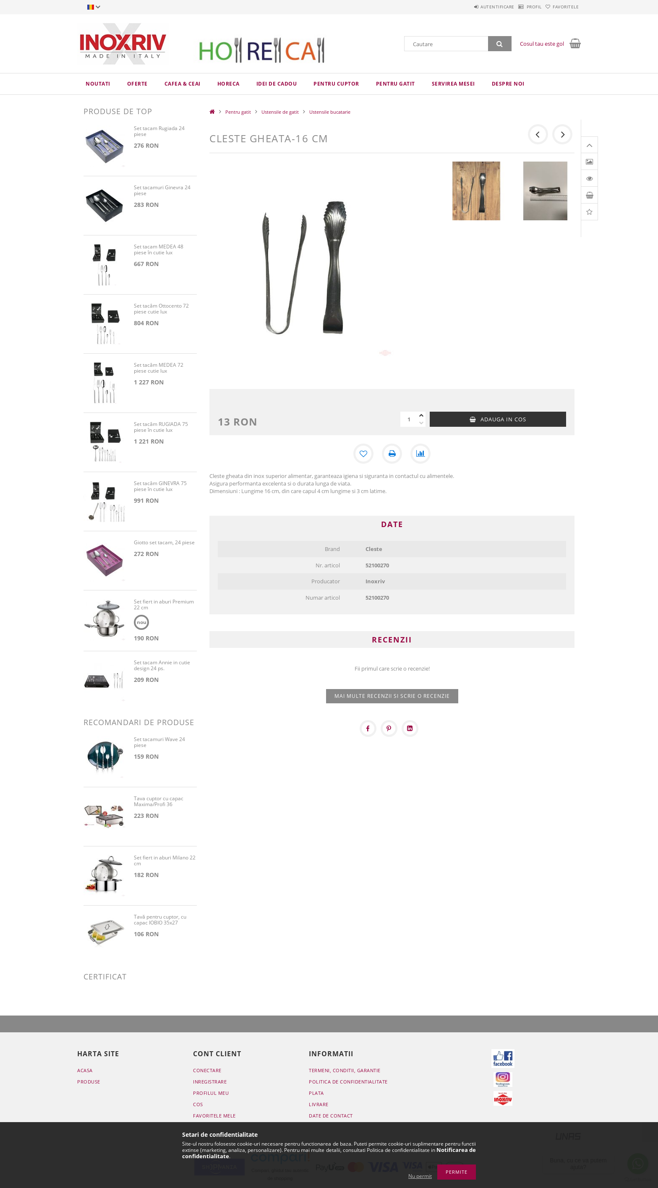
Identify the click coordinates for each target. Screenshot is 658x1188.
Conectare (207, 1070)
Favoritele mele (214, 1115)
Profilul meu (211, 1093)
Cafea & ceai (182, 83)
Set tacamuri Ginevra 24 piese (162, 191)
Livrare (319, 1104)
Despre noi (508, 83)
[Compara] (420, 454)
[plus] (421, 415)
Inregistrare (210, 1081)
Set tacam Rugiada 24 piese (159, 131)
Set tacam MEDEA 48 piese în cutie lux (158, 250)
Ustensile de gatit (280, 112)
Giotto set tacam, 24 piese (164, 543)
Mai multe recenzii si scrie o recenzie (392, 696)
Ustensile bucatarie (329, 112)
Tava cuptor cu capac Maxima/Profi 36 (158, 802)
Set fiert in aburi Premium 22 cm (164, 605)
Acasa (85, 1070)
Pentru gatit (395, 83)
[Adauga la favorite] (363, 454)
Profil (521, 7)
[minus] (421, 423)
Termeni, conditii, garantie (345, 1070)
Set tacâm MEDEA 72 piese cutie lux (158, 368)
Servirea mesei (453, 83)
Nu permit (420, 1176)
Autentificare (476, 7)
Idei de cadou (276, 83)
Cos (198, 1104)
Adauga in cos (503, 419)
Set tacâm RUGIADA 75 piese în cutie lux (161, 427)
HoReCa (228, 83)
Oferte (137, 83)
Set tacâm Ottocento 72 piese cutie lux (161, 309)
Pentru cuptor (336, 83)
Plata (316, 1093)
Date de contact (331, 1115)
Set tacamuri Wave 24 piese (159, 742)
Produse (88, 1081)
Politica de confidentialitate (348, 1081)
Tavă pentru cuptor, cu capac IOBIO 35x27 (160, 920)
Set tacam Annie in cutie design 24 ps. (162, 666)
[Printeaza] (392, 454)
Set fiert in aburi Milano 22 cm (165, 861)
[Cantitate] (408, 419)
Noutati (98, 83)
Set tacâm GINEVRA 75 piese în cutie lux (160, 486)
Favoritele (561, 7)
